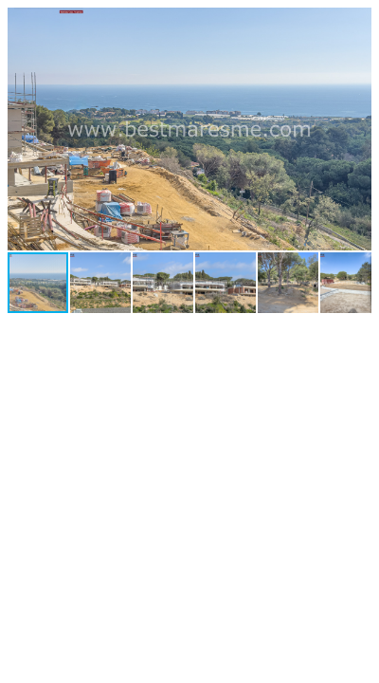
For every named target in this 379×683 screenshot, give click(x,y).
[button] (354, 24)
